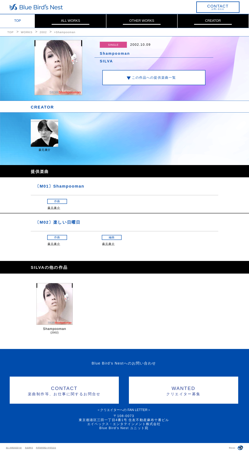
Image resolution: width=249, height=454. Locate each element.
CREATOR (213, 21)
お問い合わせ (218, 7)
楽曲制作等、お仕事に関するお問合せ (64, 390)
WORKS (27, 32)
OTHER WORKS (141, 21)
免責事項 (29, 448)
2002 (43, 32)
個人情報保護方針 (14, 448)
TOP (17, 21)
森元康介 (54, 207)
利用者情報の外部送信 (46, 448)
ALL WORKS (70, 21)
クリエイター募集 (183, 390)
